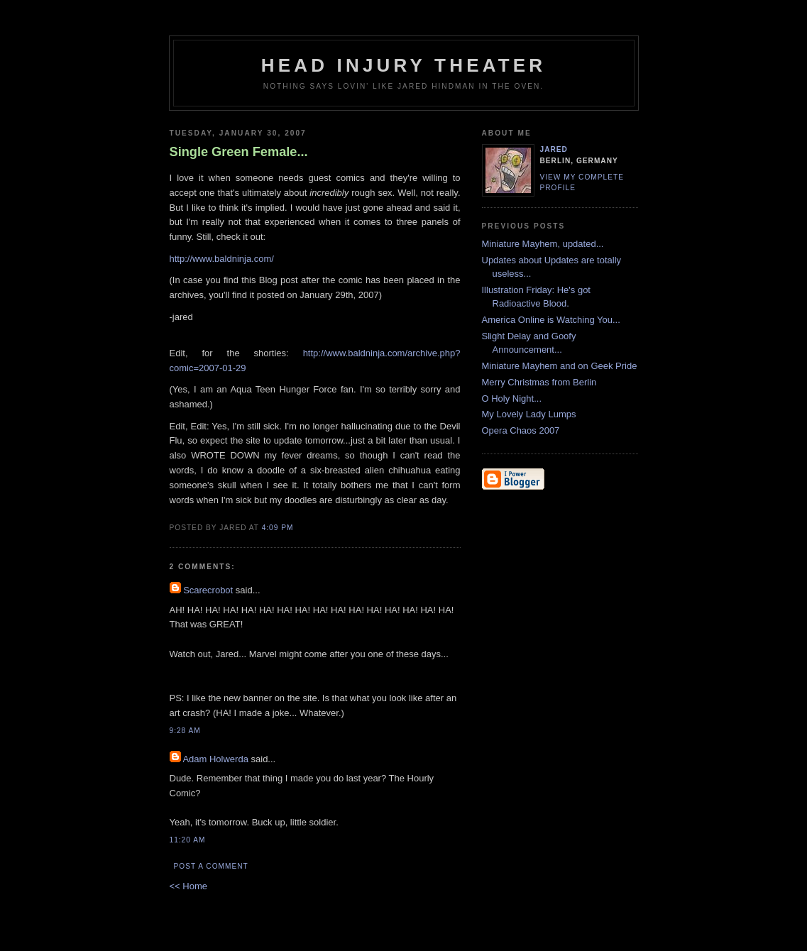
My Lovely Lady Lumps (529, 414)
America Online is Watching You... (551, 319)
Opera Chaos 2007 (521, 430)
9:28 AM (185, 731)
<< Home (188, 886)
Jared (554, 149)
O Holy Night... (512, 398)
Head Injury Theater (404, 65)
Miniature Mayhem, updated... (543, 243)
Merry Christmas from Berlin (539, 382)
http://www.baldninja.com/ (222, 258)
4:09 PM (278, 528)
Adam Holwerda (215, 759)
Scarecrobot (208, 590)
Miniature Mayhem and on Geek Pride (559, 366)
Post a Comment (211, 866)
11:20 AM (188, 840)
